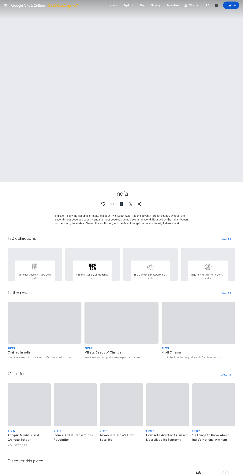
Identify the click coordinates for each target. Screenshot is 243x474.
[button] (5, 5)
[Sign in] (231, 5)
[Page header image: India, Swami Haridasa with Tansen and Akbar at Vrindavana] (121, 91)
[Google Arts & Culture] (44, 5)
